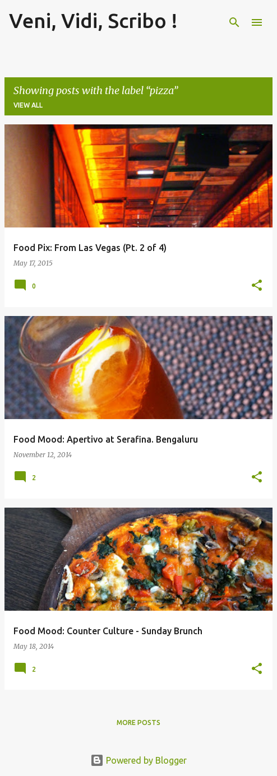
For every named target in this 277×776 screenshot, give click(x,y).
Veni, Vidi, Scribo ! (93, 20)
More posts (138, 722)
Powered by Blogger (138, 760)
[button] (257, 286)
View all (28, 105)
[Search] (234, 22)
